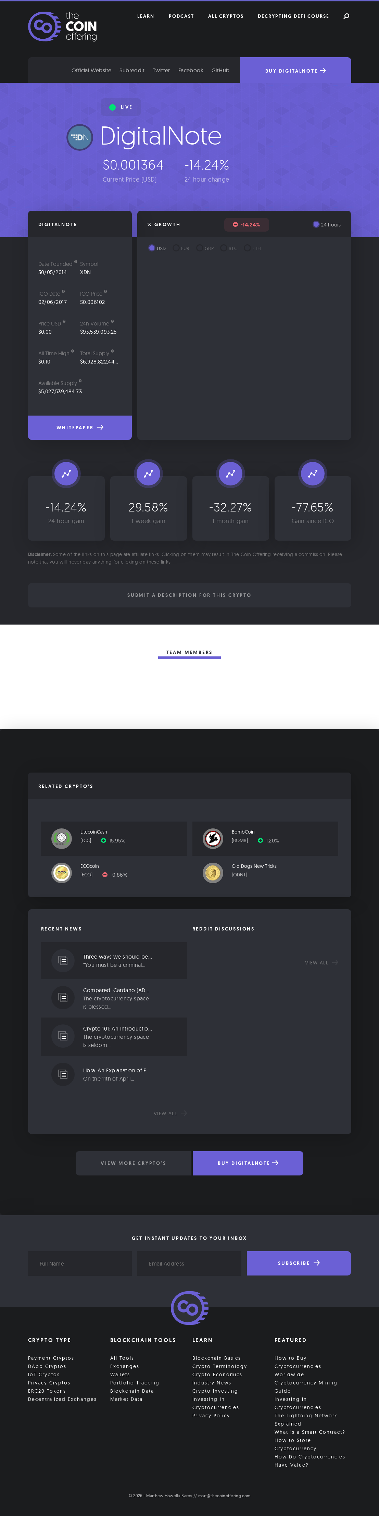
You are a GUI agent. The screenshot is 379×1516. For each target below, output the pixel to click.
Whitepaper (80, 427)
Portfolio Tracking (135, 1383)
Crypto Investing (215, 1391)
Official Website (91, 70)
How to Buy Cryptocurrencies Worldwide (298, 1366)
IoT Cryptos (44, 1374)
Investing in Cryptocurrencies (215, 1403)
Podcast (181, 16)
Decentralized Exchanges (62, 1399)
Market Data (126, 1399)
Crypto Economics (217, 1374)
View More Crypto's (133, 1163)
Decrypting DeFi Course (293, 16)
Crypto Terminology (219, 1366)
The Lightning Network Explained (306, 1420)
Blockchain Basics (216, 1358)
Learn (145, 16)
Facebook (190, 70)
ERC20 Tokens (47, 1391)
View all (170, 1113)
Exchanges (124, 1366)
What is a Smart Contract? (310, 1432)
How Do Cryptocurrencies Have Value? (310, 1461)
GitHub (220, 70)
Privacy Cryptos (49, 1383)
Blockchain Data (132, 1391)
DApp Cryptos (47, 1366)
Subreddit (131, 70)
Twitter (161, 70)
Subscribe (299, 1263)
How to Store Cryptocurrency (296, 1444)
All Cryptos (226, 16)
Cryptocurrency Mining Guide (306, 1387)
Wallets (120, 1374)
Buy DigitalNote (295, 71)
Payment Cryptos (51, 1358)
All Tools (122, 1358)
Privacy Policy (211, 1416)
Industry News (211, 1383)
